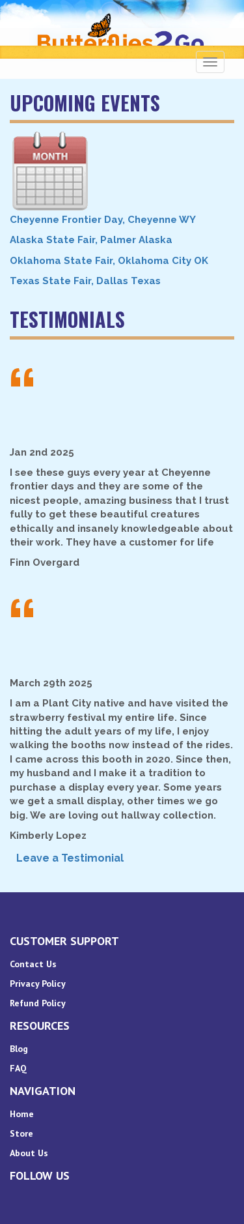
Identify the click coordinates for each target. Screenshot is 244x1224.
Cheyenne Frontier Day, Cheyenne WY (103, 220)
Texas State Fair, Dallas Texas (85, 281)
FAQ (18, 1068)
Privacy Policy (38, 983)
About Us (29, 1153)
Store (21, 1133)
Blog (19, 1049)
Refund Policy (38, 1003)
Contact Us (33, 964)
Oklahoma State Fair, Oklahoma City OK (109, 261)
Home (22, 1114)
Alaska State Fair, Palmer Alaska (91, 240)
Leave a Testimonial (70, 858)
